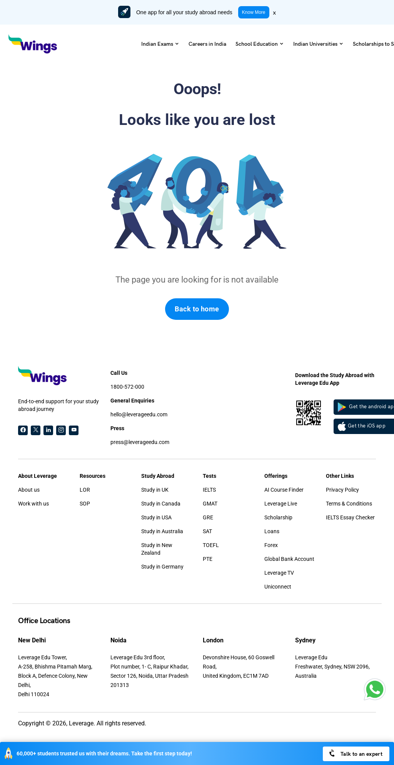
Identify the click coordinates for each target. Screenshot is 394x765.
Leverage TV (279, 573)
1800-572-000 (127, 387)
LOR (85, 490)
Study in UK (155, 490)
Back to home (197, 309)
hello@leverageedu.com (138, 414)
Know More (253, 12)
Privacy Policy (342, 490)
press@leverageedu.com (139, 442)
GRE (208, 517)
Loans (271, 531)
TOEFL (211, 545)
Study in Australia (162, 531)
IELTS (209, 490)
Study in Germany (162, 567)
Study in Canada (160, 504)
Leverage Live (280, 504)
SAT (207, 531)
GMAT (210, 504)
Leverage (81, 723)
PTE (207, 559)
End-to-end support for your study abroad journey (58, 405)
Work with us (33, 504)
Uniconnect (277, 587)
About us (29, 490)
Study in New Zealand (156, 549)
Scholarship (278, 517)
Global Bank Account (289, 559)
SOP (85, 504)
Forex (271, 545)
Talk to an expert (355, 753)
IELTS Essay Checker (350, 517)
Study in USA (156, 517)
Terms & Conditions (349, 504)
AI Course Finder (284, 490)
